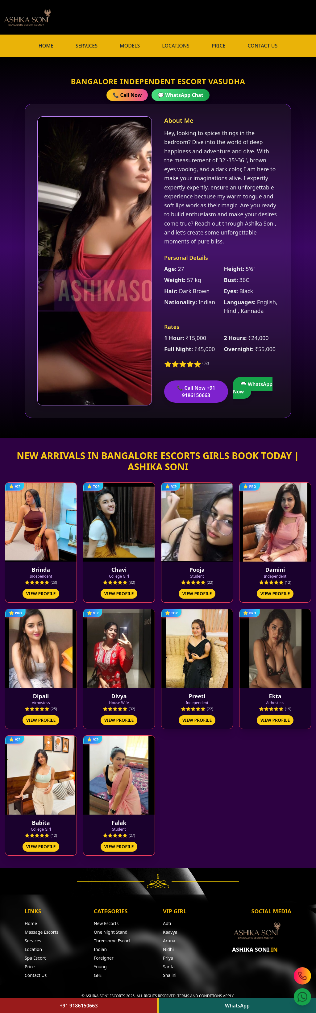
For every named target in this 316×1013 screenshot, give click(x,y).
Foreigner (104, 955)
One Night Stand (110, 929)
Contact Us (36, 972)
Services (33, 938)
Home (31, 921)
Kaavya (170, 929)
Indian (100, 946)
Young (100, 964)
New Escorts (106, 921)
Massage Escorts (41, 929)
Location (33, 946)
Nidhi (168, 946)
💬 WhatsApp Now (252, 388)
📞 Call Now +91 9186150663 (196, 391)
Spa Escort (35, 955)
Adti (167, 921)
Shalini (170, 972)
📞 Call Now (127, 95)
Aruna (169, 938)
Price (30, 964)
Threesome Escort (112, 938)
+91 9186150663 (79, 1005)
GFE (98, 972)
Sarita (169, 964)
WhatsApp (237, 1005)
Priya (168, 955)
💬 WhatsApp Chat (180, 95)
